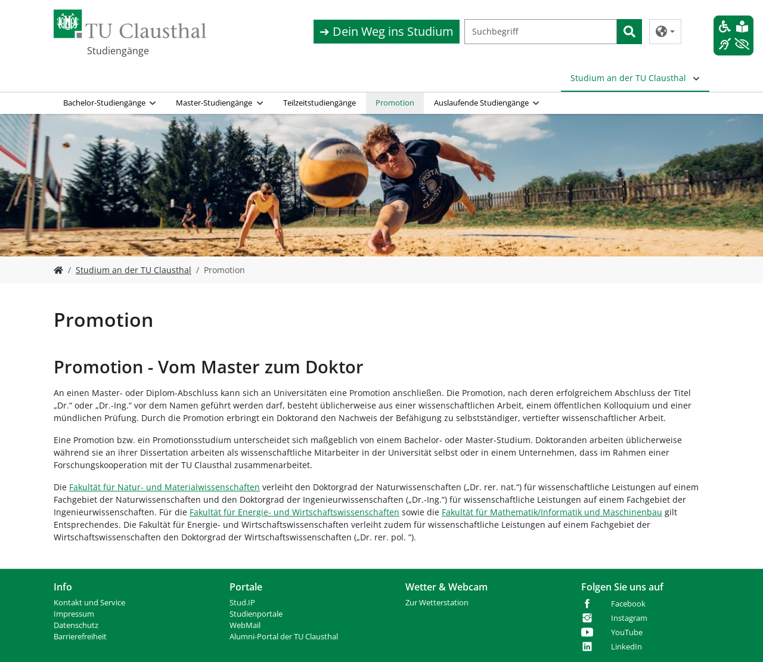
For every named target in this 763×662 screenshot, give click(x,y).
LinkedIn (626, 647)
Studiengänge (118, 50)
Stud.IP (242, 603)
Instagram (629, 618)
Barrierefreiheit (80, 637)
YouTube (627, 632)
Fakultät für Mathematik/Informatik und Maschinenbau (552, 512)
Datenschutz (76, 625)
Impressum (74, 614)
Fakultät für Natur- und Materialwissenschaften (164, 487)
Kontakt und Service (89, 603)
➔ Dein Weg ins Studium (387, 31)
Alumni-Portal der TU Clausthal (283, 637)
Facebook (628, 604)
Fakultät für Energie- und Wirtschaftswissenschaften (294, 512)
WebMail (244, 625)
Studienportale (256, 614)
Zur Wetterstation (437, 603)
